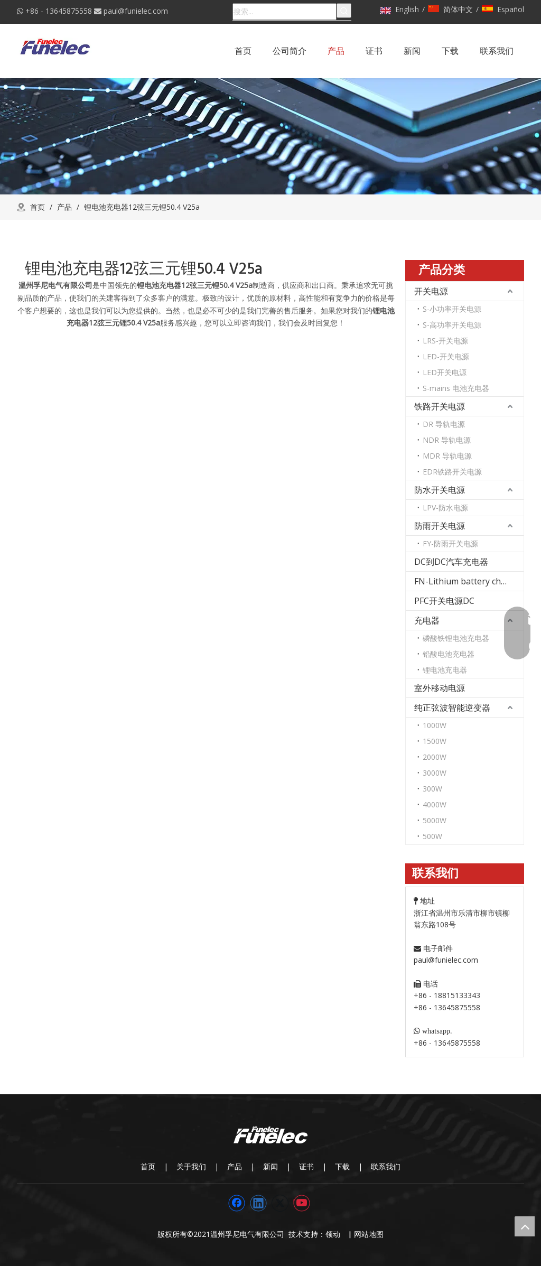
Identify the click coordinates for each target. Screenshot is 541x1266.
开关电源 (431, 291)
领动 (334, 1234)
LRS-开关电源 (445, 341)
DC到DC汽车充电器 (451, 561)
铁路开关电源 (439, 406)
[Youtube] (301, 1203)
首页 (148, 1166)
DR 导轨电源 (444, 424)
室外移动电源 (439, 688)
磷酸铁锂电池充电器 (456, 638)
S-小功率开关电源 (452, 309)
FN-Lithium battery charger (468, 581)
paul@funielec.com (136, 11)
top (525, 1226)
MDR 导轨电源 (447, 456)
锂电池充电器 (445, 670)
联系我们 (385, 1166)
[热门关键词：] (344, 10)
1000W (434, 725)
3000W (434, 773)
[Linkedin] (258, 1203)
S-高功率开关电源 (452, 325)
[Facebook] (236, 1203)
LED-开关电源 (446, 356)
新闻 (270, 1166)
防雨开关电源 (439, 526)
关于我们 (191, 1166)
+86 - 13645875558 (58, 11)
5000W (434, 820)
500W (432, 836)
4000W (434, 804)
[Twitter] (280, 1203)
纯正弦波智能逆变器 (452, 707)
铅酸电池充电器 (448, 654)
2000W (434, 757)
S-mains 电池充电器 (456, 388)
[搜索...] (284, 11)
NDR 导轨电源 (447, 440)
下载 (342, 1166)
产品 (234, 1166)
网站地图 (369, 1234)
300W (432, 789)
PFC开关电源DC (444, 601)
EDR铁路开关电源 (452, 472)
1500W (434, 741)
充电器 (427, 620)
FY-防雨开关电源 (450, 543)
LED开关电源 (445, 372)
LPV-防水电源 (445, 507)
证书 (306, 1166)
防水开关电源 (439, 490)
